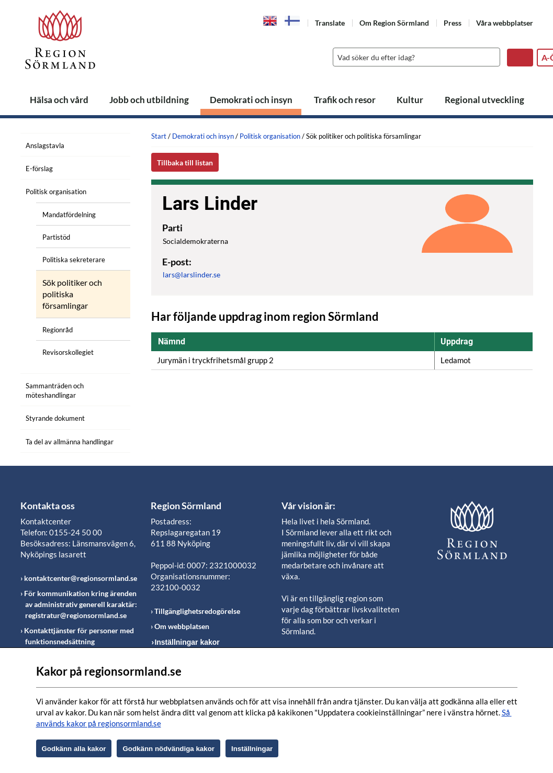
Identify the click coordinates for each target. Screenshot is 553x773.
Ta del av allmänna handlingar (70, 442)
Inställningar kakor (186, 642)
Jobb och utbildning (149, 99)
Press (452, 22)
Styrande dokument (55, 418)
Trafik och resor (345, 99)
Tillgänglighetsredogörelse (197, 611)
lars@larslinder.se (191, 274)
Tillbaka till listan (185, 162)
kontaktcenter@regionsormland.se (80, 578)
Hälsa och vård (59, 99)
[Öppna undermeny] (114, 190)
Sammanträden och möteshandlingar (55, 390)
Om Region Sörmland (394, 22)
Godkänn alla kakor (74, 749)
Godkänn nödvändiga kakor (168, 749)
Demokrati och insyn (251, 99)
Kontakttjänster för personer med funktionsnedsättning (79, 636)
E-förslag (39, 168)
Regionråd (57, 330)
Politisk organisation (56, 191)
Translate (330, 22)
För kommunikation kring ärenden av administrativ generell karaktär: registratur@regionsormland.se (80, 604)
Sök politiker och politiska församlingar (72, 294)
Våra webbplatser (504, 22)
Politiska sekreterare (73, 259)
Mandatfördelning (69, 214)
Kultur (410, 99)
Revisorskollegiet (68, 352)
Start (158, 136)
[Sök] (414, 57)
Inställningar (252, 749)
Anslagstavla (45, 145)
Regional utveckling (484, 99)
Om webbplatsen (181, 626)
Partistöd (56, 237)
